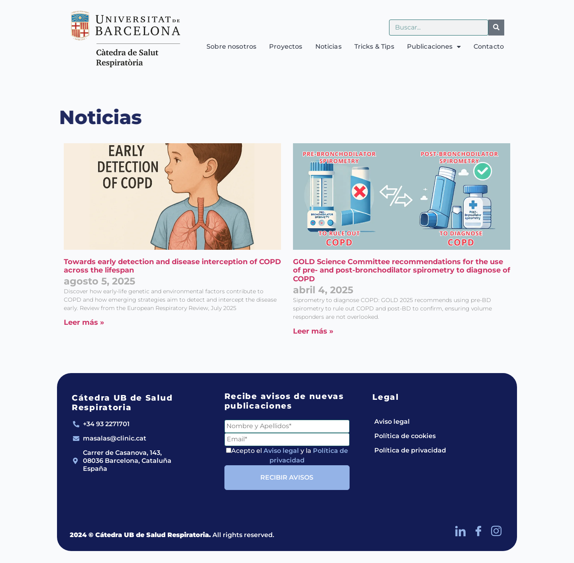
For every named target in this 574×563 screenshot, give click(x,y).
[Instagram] (496, 531)
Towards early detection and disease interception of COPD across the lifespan (172, 266)
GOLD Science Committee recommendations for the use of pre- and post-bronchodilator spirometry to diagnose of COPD (401, 270)
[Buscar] (496, 28)
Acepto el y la (287, 455)
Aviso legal (281, 450)
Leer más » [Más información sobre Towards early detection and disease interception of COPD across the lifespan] (84, 322)
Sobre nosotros (231, 46)
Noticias (328, 46)
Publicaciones (434, 47)
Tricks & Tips (374, 46)
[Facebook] (478, 531)
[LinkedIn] (460, 531)
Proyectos (285, 46)
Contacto (489, 46)
